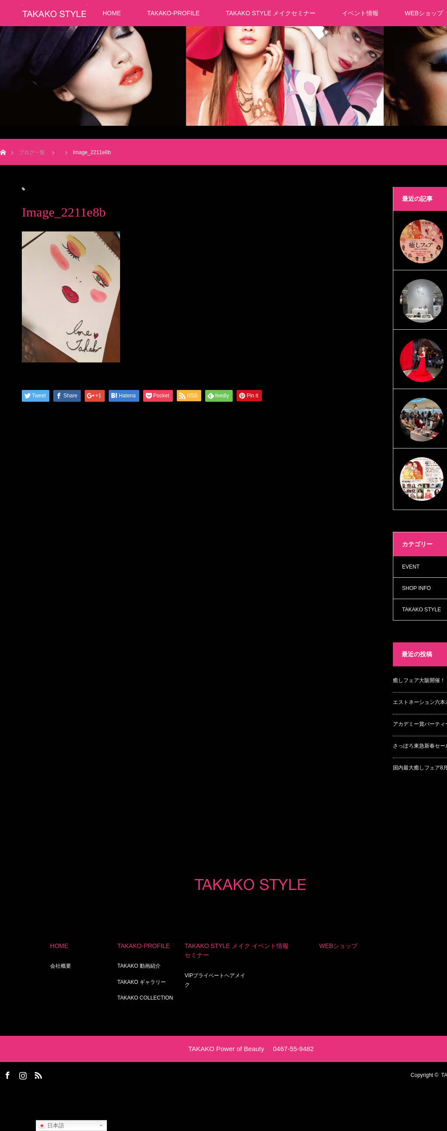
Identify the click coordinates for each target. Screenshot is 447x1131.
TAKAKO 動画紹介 (139, 966)
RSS (37, 1073)
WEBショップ (338, 945)
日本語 (51, 1125)
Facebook (6, 1073)
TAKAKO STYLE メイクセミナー (271, 13)
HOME (112, 13)
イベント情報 (360, 13)
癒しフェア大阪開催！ (419, 680)
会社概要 (60, 966)
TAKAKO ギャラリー (141, 982)
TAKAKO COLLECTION (145, 998)
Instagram (21, 1073)
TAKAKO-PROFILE (173, 13)
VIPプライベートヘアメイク (215, 980)
